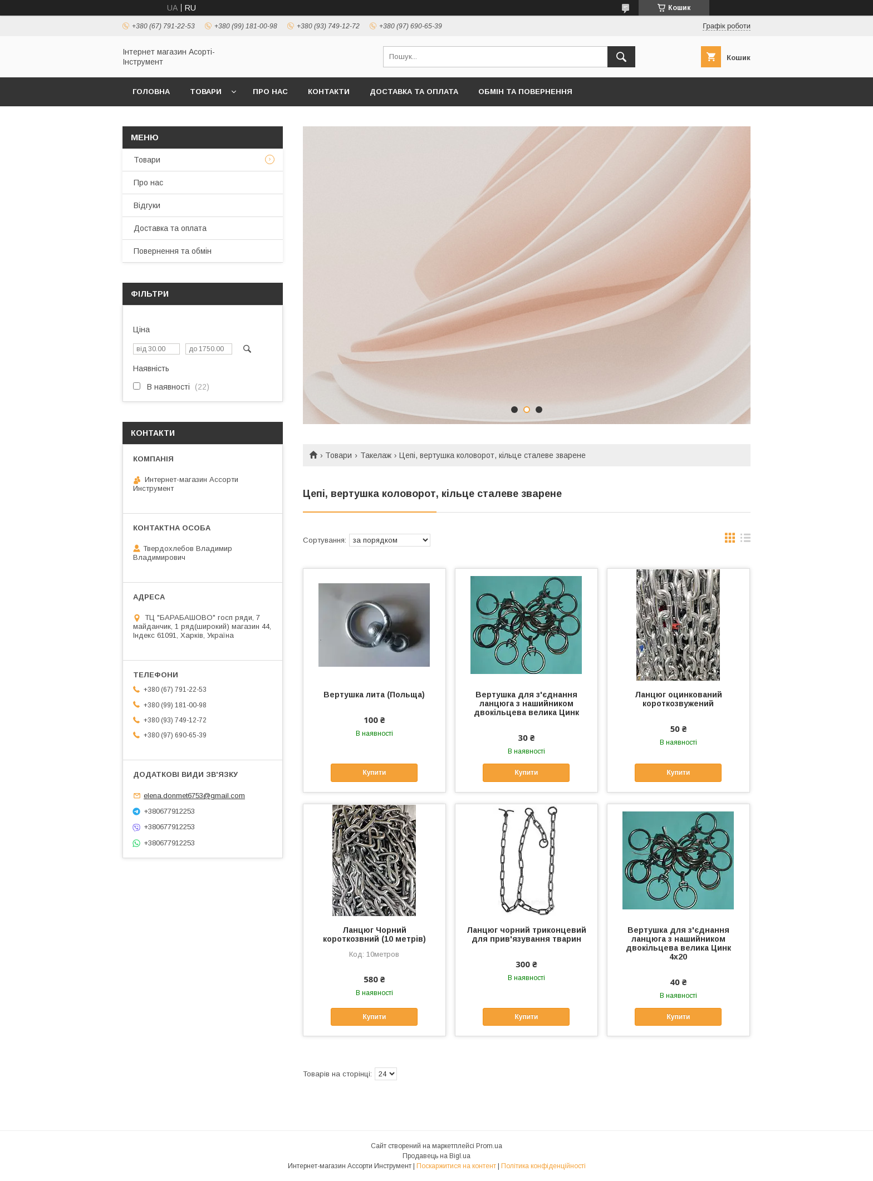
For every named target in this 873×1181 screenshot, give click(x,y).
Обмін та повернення (525, 91)
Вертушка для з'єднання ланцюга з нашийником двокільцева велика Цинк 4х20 (678, 943)
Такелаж (375, 455)
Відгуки (147, 205)
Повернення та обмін (173, 251)
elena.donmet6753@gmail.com (194, 795)
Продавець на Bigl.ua (436, 1156)
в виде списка (745, 540)
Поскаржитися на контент (456, 1166)
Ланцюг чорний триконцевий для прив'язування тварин (526, 934)
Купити (374, 772)
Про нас (270, 91)
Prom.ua (489, 1146)
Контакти (329, 91)
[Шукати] (621, 56)
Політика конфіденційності (543, 1166)
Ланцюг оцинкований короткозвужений (678, 699)
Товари (206, 91)
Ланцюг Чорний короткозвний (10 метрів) (374, 934)
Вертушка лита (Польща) (374, 694)
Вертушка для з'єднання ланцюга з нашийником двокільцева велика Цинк (526, 703)
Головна (151, 91)
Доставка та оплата (414, 91)
